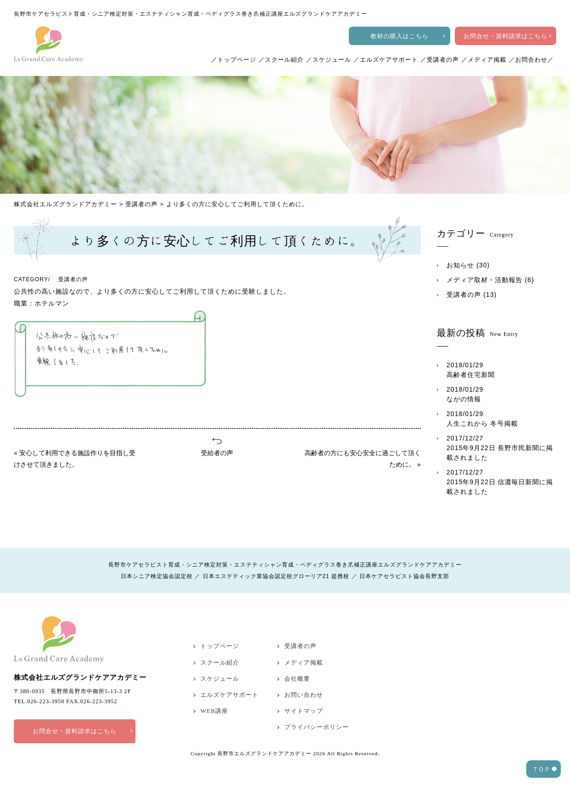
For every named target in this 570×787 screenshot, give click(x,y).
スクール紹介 (284, 60)
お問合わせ (531, 60)
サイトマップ (303, 710)
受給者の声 (217, 453)
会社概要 (297, 678)
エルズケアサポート (389, 60)
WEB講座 (214, 710)
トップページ (236, 60)
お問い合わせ (303, 694)
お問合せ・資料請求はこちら (505, 36)
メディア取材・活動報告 (485, 280)
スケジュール (331, 60)
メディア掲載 (487, 60)
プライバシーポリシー (316, 726)
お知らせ (460, 265)
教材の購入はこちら (399, 36)
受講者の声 (443, 60)
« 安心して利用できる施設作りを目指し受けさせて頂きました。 (74, 458)
